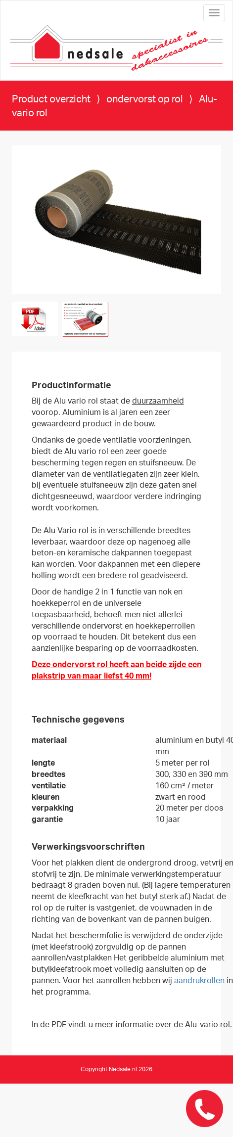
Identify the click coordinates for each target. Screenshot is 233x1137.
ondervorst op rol (145, 99)
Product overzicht (51, 99)
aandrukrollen (199, 981)
